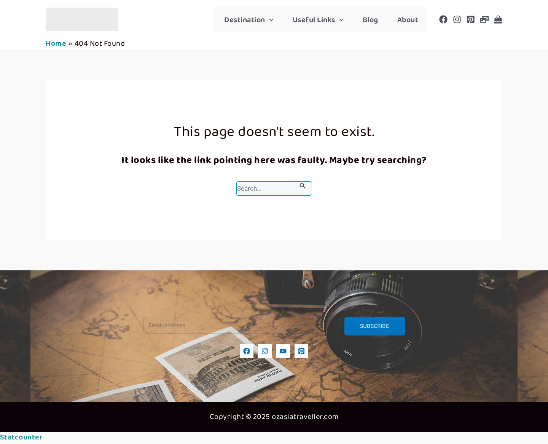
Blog (370, 20)
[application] (269, 20)
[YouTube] (283, 351)
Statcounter (21, 437)
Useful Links (318, 20)
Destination (249, 20)
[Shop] (498, 19)
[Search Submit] (302, 185)
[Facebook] (443, 19)
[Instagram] (457, 19)
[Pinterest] (471, 19)
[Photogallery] (484, 19)
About (408, 20)
